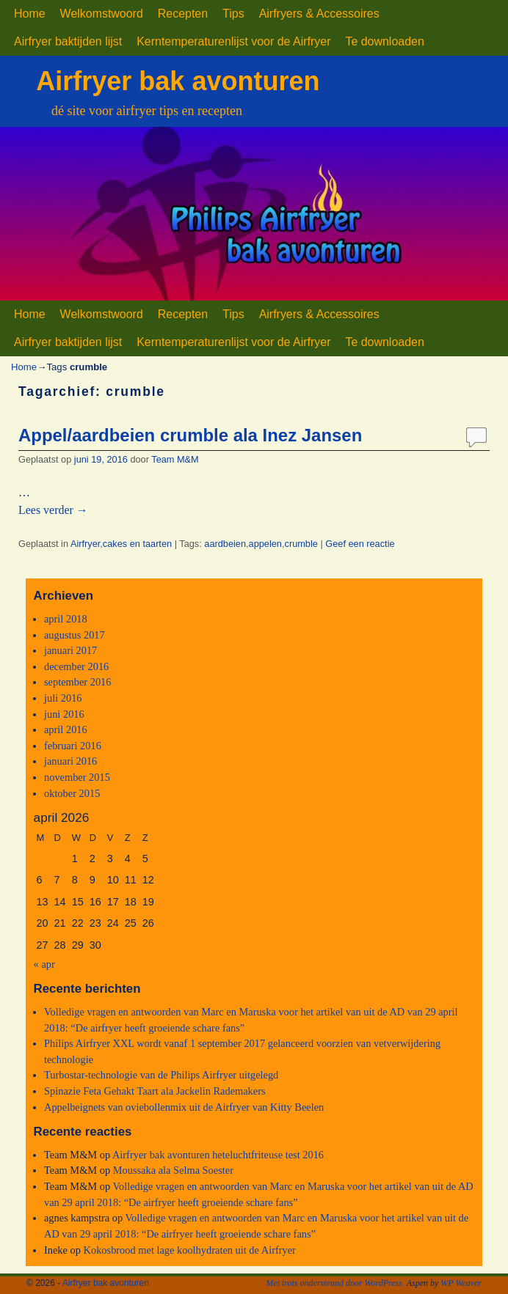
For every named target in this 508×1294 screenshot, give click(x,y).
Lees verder (53, 510)
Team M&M (174, 459)
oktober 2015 (72, 793)
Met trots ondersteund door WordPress (334, 1283)
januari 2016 (70, 761)
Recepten (183, 13)
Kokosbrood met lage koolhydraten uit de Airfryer (190, 1250)
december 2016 (76, 666)
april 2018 (65, 619)
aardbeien (225, 543)
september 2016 (78, 682)
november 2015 (77, 777)
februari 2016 (72, 745)
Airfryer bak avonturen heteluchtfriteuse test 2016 (218, 1155)
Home (30, 13)
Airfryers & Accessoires (319, 13)
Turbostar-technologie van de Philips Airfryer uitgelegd (161, 1075)
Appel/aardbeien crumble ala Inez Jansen (190, 435)
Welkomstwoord (101, 13)
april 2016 (65, 729)
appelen (265, 543)
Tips (233, 13)
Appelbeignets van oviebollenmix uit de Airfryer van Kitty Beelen (184, 1107)
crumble (301, 543)
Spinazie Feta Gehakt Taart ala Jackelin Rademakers (155, 1091)
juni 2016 (64, 714)
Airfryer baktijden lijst (68, 41)
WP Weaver (461, 1283)
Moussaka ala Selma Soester (173, 1170)
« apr (44, 964)
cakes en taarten (137, 543)
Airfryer (85, 543)
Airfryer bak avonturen (177, 81)
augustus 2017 (74, 635)
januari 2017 (70, 650)
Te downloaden (384, 41)
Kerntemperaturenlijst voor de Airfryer (233, 41)
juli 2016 (63, 698)
